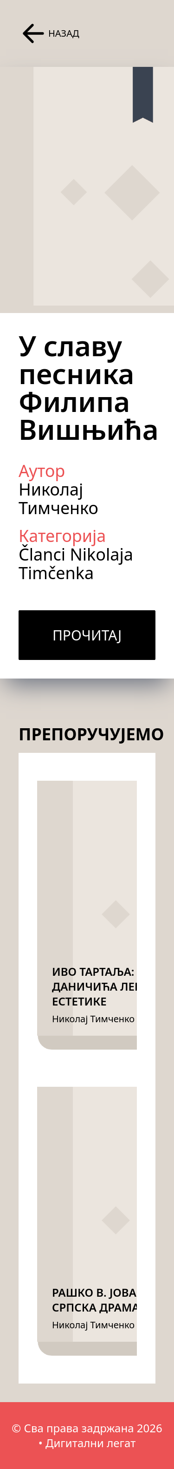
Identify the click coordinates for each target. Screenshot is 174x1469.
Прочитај (87, 635)
